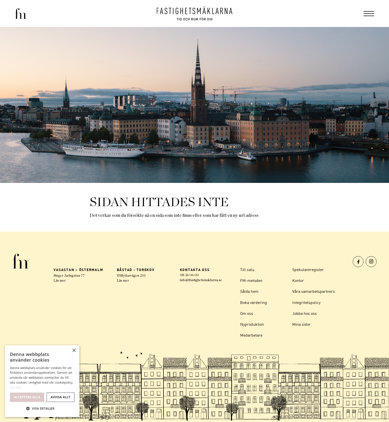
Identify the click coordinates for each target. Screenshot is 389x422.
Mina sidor (301, 325)
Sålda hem (249, 292)
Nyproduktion (252, 325)
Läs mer (60, 280)
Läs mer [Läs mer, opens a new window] (16, 387)
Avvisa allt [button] (60, 397)
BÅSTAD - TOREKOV (136, 270)
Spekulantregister (308, 269)
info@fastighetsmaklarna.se (201, 280)
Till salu (247, 269)
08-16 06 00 (189, 275)
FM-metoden (251, 280)
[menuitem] (368, 13)
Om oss (246, 314)
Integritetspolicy (306, 303)
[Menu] (368, 13)
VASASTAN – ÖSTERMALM (78, 270)
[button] (42, 408)
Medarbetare (251, 336)
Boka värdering (253, 303)
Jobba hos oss (304, 314)
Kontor (298, 280)
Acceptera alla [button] (27, 397)
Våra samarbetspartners (313, 292)
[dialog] (42, 381)
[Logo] (194, 13)
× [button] (74, 350)
